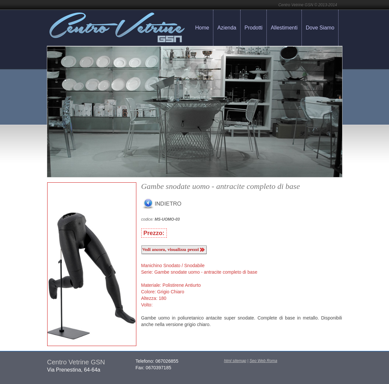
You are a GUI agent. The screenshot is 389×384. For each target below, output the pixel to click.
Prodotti (253, 27)
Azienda (226, 27)
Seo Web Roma (263, 360)
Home (202, 27)
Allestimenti (284, 27)
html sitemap (235, 360)
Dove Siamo (320, 27)
